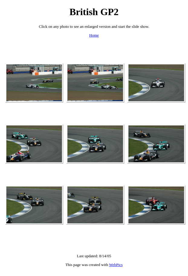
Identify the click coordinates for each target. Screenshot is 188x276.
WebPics (116, 264)
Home (94, 35)
